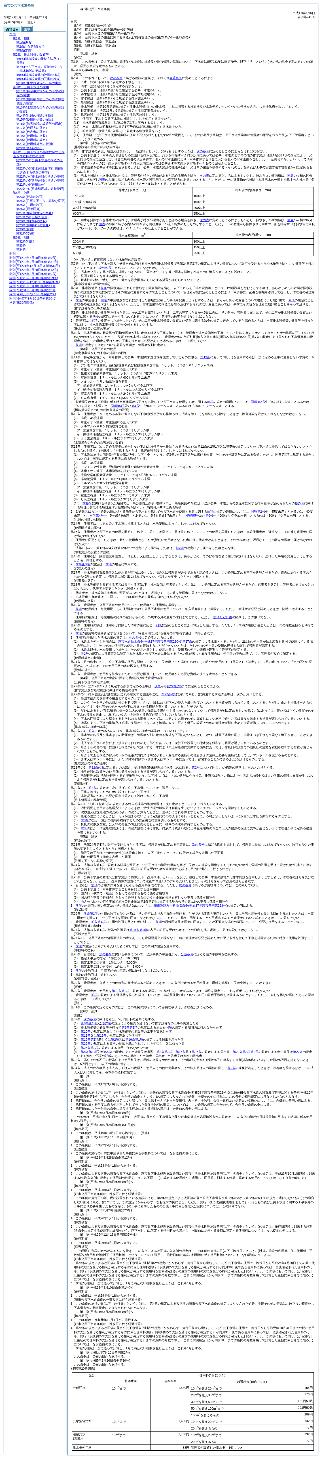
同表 (290, 175)
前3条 (92, 788)
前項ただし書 (222, 617)
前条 (104, 288)
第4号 (135, 406)
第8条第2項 (165, 1052)
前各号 (87, 503)
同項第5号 (192, 515)
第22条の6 (174, 686)
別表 (159, 625)
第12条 (102, 1035)
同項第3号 (118, 406)
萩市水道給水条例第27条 (155, 641)
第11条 (86, 1035)
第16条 (196, 1052)
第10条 (86, 1031)
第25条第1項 (138, 930)
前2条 (232, 1068)
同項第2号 (258, 402)
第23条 (108, 1052)
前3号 (85, 820)
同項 (104, 300)
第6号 (209, 515)
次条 (158, 686)
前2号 (85, 653)
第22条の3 (95, 767)
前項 (79, 300)
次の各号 (116, 78)
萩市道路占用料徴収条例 (190, 905)
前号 (84, 828)
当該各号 (175, 78)
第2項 (107, 1023)
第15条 (181, 1052)
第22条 (86, 1043)
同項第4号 (96, 515)
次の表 (204, 175)
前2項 (180, 548)
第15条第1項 (89, 1039)
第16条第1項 (134, 1039)
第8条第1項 (89, 1023)
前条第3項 (83, 564)
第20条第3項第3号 (245, 1052)
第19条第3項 (120, 991)
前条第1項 (91, 913)
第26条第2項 (89, 1048)
